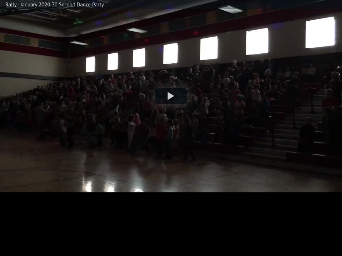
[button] (171, 96)
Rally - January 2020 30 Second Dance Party (54, 4)
